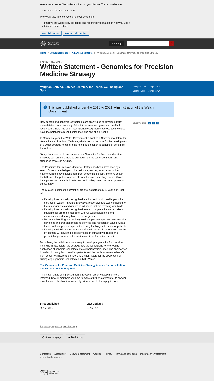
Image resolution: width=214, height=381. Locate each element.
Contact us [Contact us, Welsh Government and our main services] (45, 354)
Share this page (53, 337)
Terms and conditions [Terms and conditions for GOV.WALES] (126, 354)
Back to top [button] (77, 337)
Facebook (153, 123)
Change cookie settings (76, 33)
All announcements (82, 53)
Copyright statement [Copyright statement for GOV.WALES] (80, 354)
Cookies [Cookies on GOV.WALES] (97, 354)
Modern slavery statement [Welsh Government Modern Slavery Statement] (153, 354)
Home (43, 53)
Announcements (59, 53)
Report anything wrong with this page (58, 326)
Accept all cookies (50, 33)
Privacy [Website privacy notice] (108, 354)
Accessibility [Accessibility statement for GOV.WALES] (60, 354)
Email (157, 123)
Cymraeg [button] (117, 43)
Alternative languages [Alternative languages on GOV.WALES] (51, 357)
